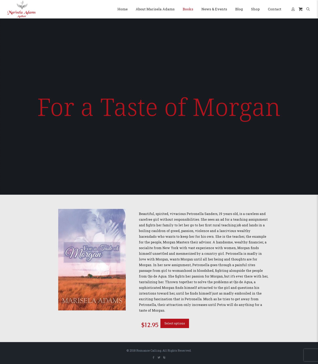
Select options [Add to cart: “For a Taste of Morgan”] (174, 323)
